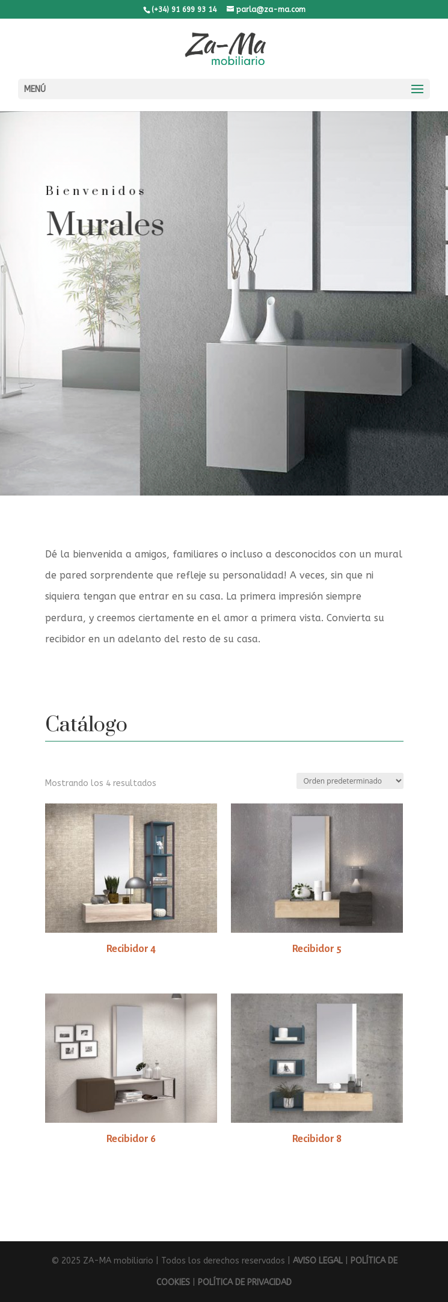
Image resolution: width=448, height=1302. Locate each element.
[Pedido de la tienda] (350, 781)
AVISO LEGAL (318, 1261)
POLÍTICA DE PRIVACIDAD (245, 1282)
